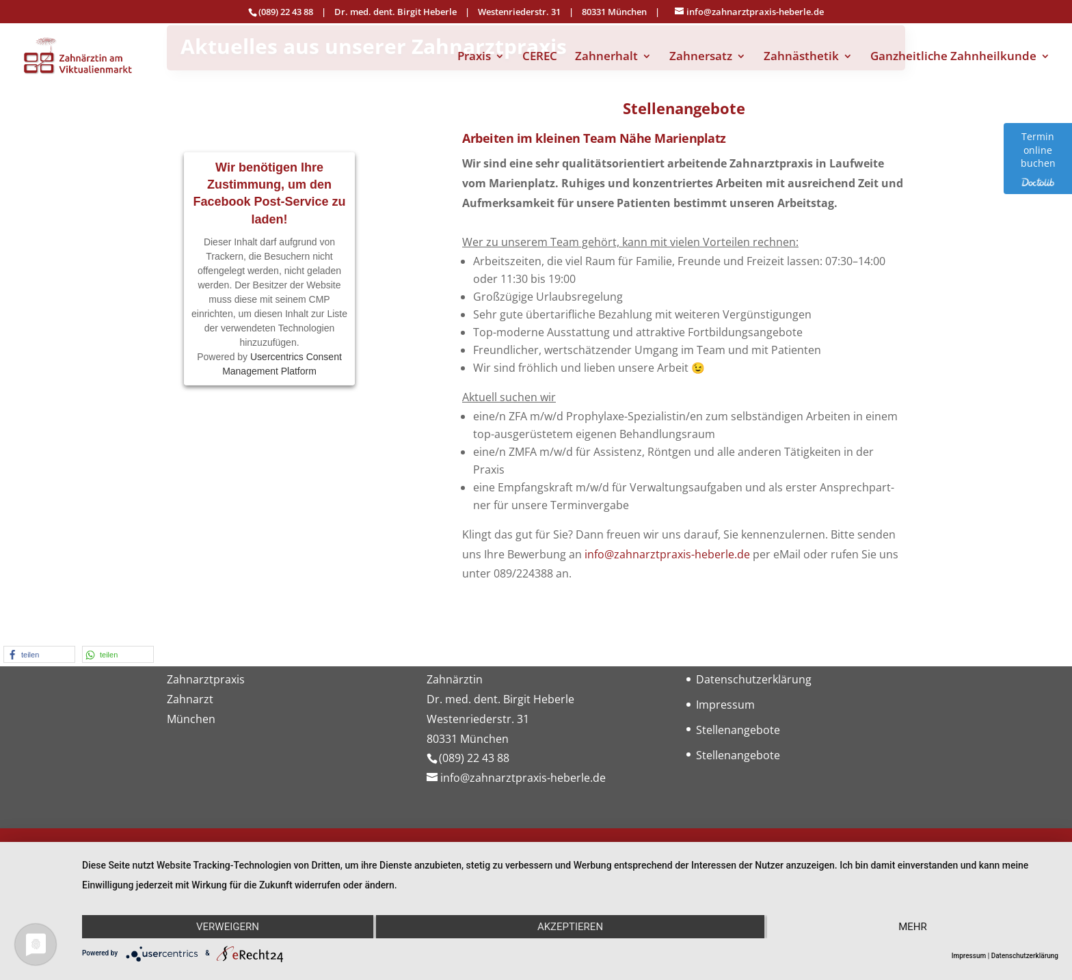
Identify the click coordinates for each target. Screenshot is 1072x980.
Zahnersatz (700, 57)
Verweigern (227, 927)
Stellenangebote (738, 729)
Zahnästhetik (801, 57)
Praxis (474, 57)
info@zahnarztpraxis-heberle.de (667, 554)
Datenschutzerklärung (754, 679)
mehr (912, 927)
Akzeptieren (570, 927)
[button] (39, 654)
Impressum (725, 704)
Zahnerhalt (606, 57)
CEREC (539, 57)
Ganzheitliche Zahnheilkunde (953, 57)
